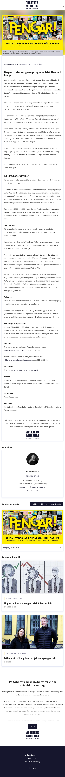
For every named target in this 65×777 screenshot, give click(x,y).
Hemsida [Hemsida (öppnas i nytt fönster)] (32, 768)
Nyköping (30, 407)
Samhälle (32, 380)
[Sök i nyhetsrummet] (62, 5)
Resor (26, 380)
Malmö (15, 407)
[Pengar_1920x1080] (32, 527)
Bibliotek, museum (17, 380)
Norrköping (14, 410)
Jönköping (8, 407)
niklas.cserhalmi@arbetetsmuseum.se (18, 360)
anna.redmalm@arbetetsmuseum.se (32, 487)
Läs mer (32, 726)
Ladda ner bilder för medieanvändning (47, 504)
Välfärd (39, 380)
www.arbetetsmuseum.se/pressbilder (25, 370)
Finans (6, 380)
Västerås (49, 407)
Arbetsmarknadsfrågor (12, 383)
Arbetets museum (11, 397)
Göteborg (57, 407)
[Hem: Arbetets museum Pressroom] (32, 5)
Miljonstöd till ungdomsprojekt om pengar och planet (30, 660)
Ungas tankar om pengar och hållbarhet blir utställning (28, 605)
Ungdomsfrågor (49, 380)
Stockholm (22, 407)
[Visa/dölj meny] (3, 5)
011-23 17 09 (32, 490)
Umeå (43, 407)
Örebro (6, 410)
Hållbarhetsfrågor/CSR (31, 383)
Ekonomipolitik (46, 383)
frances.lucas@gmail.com (14, 350)
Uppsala (38, 407)
